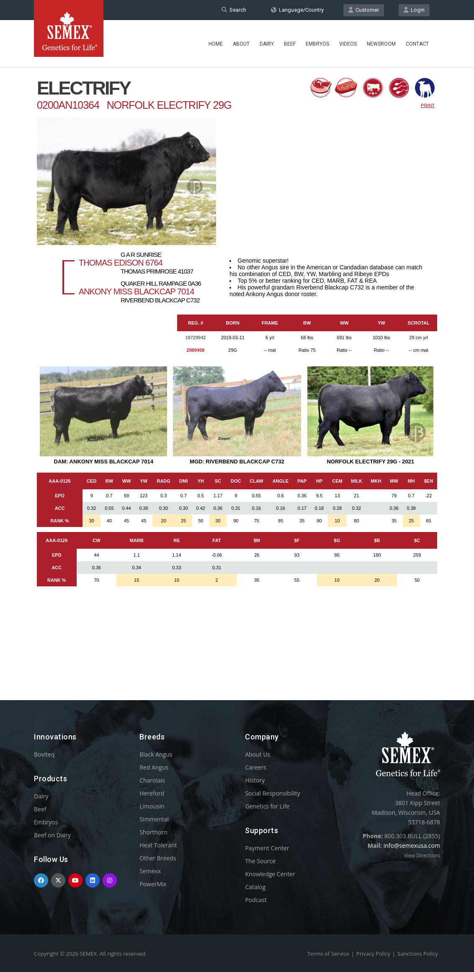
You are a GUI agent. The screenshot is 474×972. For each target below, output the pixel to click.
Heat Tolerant (158, 845)
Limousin (152, 806)
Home (216, 44)
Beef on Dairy (52, 835)
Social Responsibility (272, 793)
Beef (290, 44)
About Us (257, 754)
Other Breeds (157, 858)
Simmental (154, 819)
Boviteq (44, 754)
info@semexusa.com (412, 845)
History (255, 780)
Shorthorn (153, 832)
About (241, 44)
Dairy (267, 44)
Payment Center (267, 848)
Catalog (255, 887)
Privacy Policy (373, 953)
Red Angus (153, 767)
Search (234, 10)
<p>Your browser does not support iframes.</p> (237, 367)
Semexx (150, 871)
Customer (363, 10)
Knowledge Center (270, 874)
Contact (417, 44)
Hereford (151, 793)
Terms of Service (328, 953)
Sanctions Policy (417, 953)
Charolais (152, 780)
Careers (255, 767)
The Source (260, 861)
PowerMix (153, 884)
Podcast (256, 900)
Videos (348, 44)
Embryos (317, 44)
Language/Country (297, 10)
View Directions (422, 855)
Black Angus (155, 754)
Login (414, 10)
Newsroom (381, 44)
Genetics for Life (267, 806)
